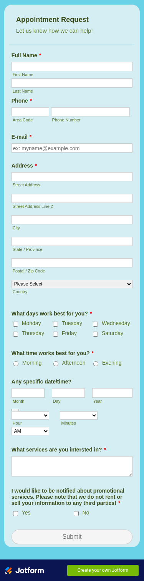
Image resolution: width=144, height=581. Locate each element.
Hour (17, 423)
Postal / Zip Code (29, 271)
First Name (23, 74)
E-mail (21, 137)
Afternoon (74, 363)
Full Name (26, 55)
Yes (26, 513)
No (86, 513)
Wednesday (116, 323)
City (16, 228)
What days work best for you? (52, 313)
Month (19, 401)
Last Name (23, 91)
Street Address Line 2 (33, 206)
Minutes (68, 423)
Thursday (33, 333)
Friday (69, 333)
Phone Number (66, 120)
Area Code (23, 120)
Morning (32, 363)
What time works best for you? (53, 353)
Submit (72, 536)
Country (20, 291)
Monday (31, 323)
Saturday (112, 333)
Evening (112, 363)
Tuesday (72, 323)
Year (97, 401)
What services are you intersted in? (59, 450)
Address (24, 166)
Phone (22, 101)
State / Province (28, 249)
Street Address (26, 185)
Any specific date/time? (41, 381)
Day (57, 401)
